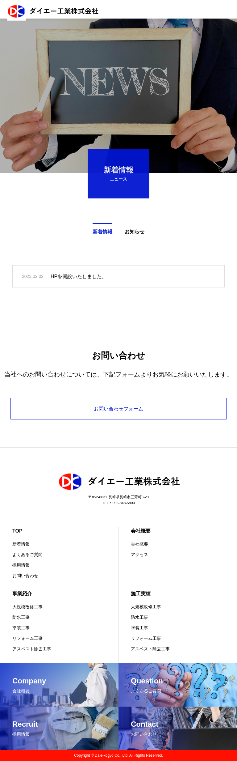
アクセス (139, 554)
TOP (17, 531)
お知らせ (134, 233)
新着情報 (102, 233)
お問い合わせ (25, 575)
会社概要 (141, 531)
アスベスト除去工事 (31, 648)
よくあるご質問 (27, 554)
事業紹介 (22, 593)
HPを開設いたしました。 (79, 277)
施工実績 (141, 593)
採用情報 (21, 565)
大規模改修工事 (27, 606)
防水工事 (21, 617)
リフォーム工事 (27, 638)
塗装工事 (21, 627)
